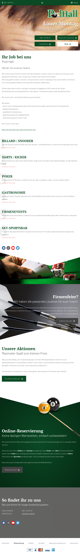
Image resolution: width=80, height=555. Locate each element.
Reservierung (19, 543)
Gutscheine (45, 44)
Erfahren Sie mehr (67, 321)
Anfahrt (31, 543)
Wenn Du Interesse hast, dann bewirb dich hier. (19, 129)
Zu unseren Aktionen (14, 379)
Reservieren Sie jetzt (68, 38)
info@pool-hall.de (28, 514)
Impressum (74, 543)
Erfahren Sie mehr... (9, 147)
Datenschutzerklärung (57, 543)
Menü (76, 2)
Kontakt (41, 543)
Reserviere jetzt (12, 470)
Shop (67, 44)
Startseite (5, 543)
